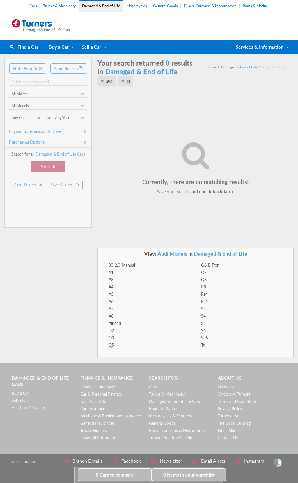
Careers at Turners (234, 394)
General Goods (165, 5)
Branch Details (83, 461)
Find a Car (27, 47)
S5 (203, 323)
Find (272, 67)
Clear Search (28, 184)
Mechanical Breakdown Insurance (110, 415)
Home (211, 67)
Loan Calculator (94, 401)
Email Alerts (228, 430)
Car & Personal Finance (101, 394)
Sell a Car (91, 47)
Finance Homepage (97, 386)
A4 (111, 286)
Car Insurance (92, 408)
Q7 (204, 272)
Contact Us (228, 437)
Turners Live (228, 415)
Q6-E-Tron (210, 264)
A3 (111, 279)
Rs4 (204, 294)
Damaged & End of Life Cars (242, 67)
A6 (111, 301)
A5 (111, 294)
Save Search (68, 68)
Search (48, 166)
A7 (111, 308)
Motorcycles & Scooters (170, 415)
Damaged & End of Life (101, 5)
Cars (33, 5)
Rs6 (204, 301)
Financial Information (99, 437)
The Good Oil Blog (234, 423)
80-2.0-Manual (122, 264)
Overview (226, 386)
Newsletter (166, 461)
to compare (115, 474)
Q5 (111, 345)
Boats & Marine (255, 5)
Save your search (173, 191)
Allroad (115, 323)
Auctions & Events (28, 407)
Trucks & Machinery (59, 5)
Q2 (111, 330)
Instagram (249, 461)
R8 (203, 286)
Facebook (127, 461)
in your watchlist (189, 474)
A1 (111, 272)
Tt (203, 345)
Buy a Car (59, 47)
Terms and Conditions (237, 401)
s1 (128, 81)
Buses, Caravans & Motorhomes (210, 5)
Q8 (204, 279)
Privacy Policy (230, 408)
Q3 (111, 337)
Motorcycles (136, 5)
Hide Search (27, 68)
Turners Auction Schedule (172, 437)
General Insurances (97, 423)
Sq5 (204, 337)
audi (285, 67)
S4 (203, 315)
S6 (203, 330)
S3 (203, 308)
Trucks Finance (93, 430)
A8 (111, 315)
